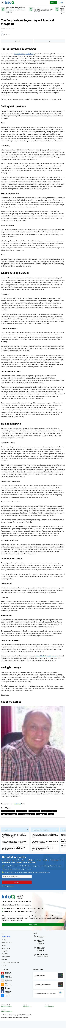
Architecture (17, 806)
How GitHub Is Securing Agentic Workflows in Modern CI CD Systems (45, 845)
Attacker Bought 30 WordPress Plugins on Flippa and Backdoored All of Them (14, 845)
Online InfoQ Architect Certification (40, 947)
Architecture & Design (40, 833)
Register (53, 2)
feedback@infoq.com (6, 1013)
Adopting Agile (34, 813)
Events (4, 950)
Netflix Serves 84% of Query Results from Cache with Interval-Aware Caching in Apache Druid (45, 839)
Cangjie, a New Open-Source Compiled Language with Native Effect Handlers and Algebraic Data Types (14, 839)
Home (3, 939)
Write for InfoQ (6, 953)
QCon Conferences (7, 948)
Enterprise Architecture (27, 816)
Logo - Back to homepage (10, 2)
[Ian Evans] (2, 35)
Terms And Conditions (15, 1024)
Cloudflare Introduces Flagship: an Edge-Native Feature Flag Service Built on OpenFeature (14, 852)
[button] (17, 887)
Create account (6, 942)
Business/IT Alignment (49, 813)
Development (8, 833)
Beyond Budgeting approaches (46, 659)
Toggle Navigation (2, 2)
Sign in (61, 2)
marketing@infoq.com (6, 1018)
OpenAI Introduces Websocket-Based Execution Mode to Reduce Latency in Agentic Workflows (43, 852)
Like (18, 41)
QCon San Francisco (42, 960)
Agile (51, 816)
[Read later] (49, 42)
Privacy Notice (5, 1024)
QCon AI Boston (41, 941)
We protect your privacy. (8, 890)
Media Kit (4, 965)
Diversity (4, 970)
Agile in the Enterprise (9, 816)
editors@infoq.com (49, 1013)
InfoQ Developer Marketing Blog (10, 967)
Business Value (22, 813)
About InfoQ (5, 959)
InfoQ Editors (5, 956)
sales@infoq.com (27, 1013)
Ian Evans (7, 35)
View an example (30, 867)
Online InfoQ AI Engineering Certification (41, 954)
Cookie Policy (25, 1024)
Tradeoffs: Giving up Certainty (24, 55)
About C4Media (6, 962)
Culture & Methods (8, 813)
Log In (4, 945)
